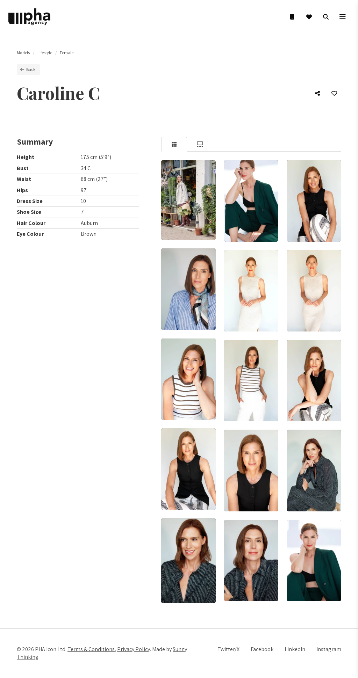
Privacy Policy (133, 649)
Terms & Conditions (91, 649)
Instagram (328, 649)
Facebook (262, 649)
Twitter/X (228, 649)
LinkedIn (295, 649)
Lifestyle (44, 52)
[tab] (174, 144)
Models (23, 52)
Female (66, 52)
